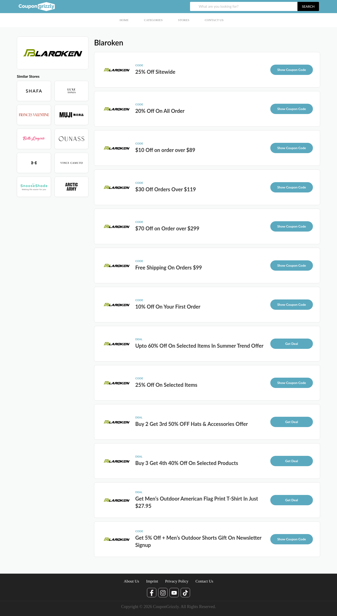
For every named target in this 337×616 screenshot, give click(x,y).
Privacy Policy (176, 581)
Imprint (152, 581)
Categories (153, 20)
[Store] (34, 91)
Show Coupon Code (291, 70)
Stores (183, 20)
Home (124, 20)
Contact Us (214, 20)
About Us (131, 581)
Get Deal (291, 344)
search (308, 6)
